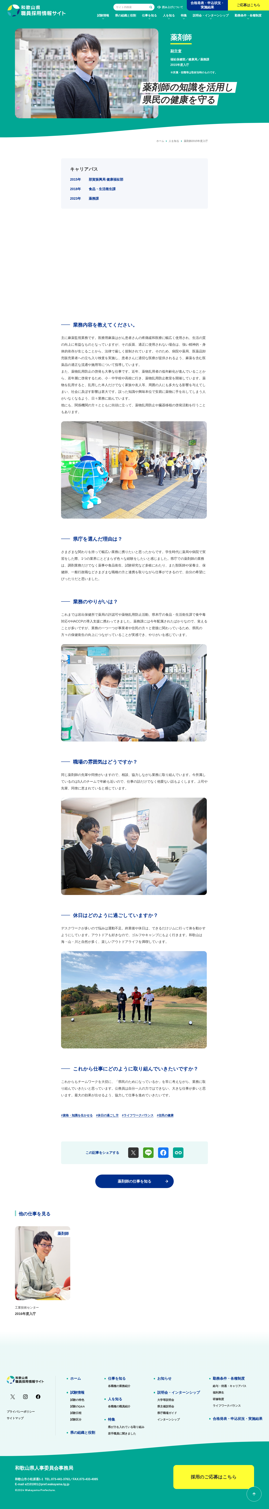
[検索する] (150, 7)
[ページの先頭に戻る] (254, 1494)
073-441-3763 (60, 1479)
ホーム (160, 140)
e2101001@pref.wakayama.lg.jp (47, 1484)
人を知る (174, 140)
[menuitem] (103, 15)
